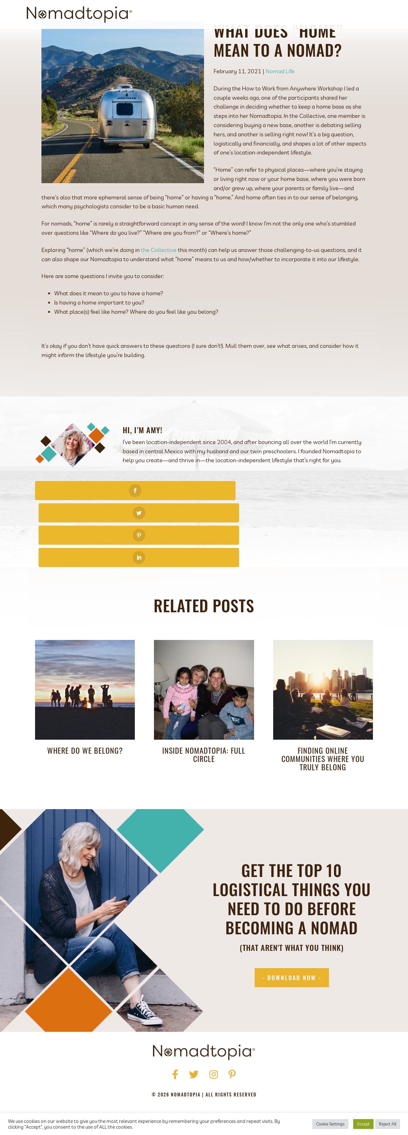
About (236, 14)
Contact (355, 14)
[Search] (375, 14)
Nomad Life (280, 100)
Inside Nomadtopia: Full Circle (203, 716)
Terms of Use (192, 1087)
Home (127, 1078)
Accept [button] (363, 1123)
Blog (329, 14)
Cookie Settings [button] (330, 1123)
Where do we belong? (85, 712)
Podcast (303, 14)
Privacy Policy (151, 1087)
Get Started (268, 14)
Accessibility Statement (246, 1087)
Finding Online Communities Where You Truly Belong (322, 721)
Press (170, 1078)
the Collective (159, 279)
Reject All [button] (387, 1123)
